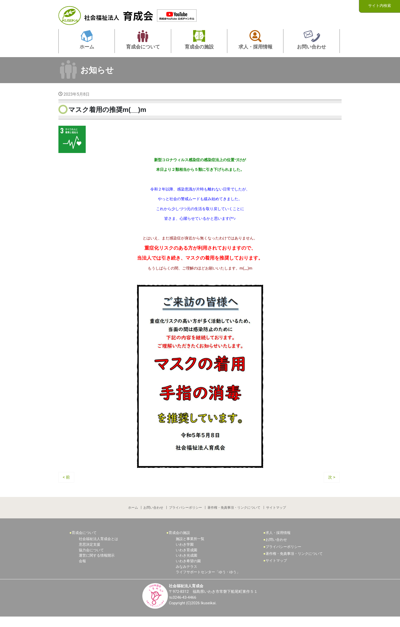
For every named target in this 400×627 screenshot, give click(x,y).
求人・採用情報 (278, 542)
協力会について (91, 560)
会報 (82, 571)
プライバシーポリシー (185, 516)
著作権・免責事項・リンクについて (234, 516)
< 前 (66, 485)
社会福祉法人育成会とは (98, 549)
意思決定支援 (89, 554)
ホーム (132, 516)
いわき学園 (185, 554)
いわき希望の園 (188, 571)
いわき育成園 (186, 560)
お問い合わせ (153, 516)
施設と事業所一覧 (190, 549)
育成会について (84, 542)
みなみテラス (186, 576)
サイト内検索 (379, 6)
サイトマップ (277, 516)
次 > (331, 485)
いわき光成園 (186, 565)
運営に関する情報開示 (97, 565)
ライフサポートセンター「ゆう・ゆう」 (208, 582)
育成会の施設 (179, 542)
